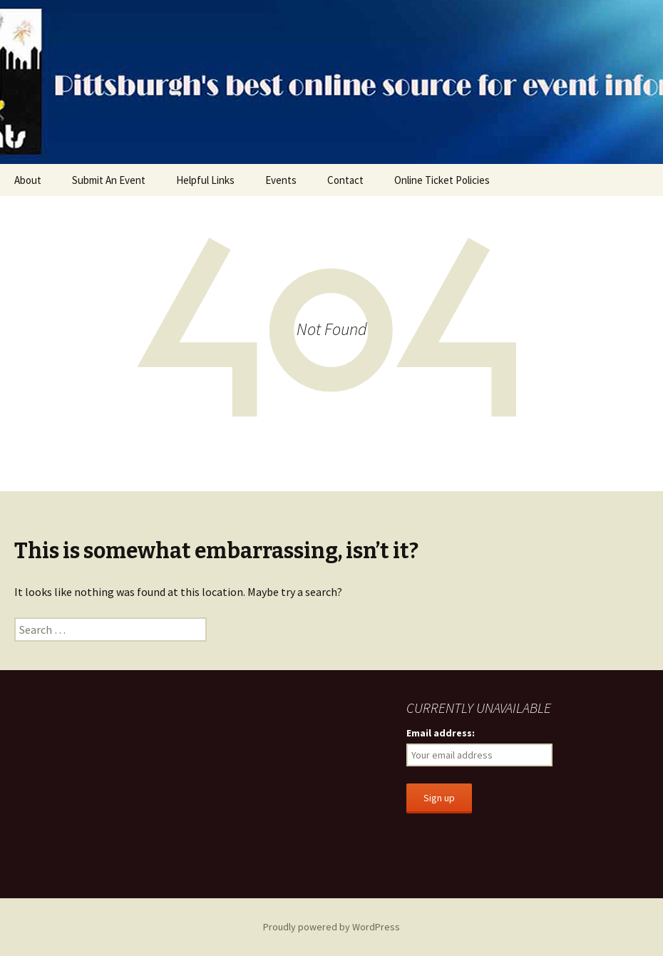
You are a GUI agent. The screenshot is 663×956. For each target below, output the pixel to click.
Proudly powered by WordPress (331, 926)
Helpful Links (205, 180)
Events (281, 180)
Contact (345, 180)
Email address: (440, 732)
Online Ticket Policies (442, 180)
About (27, 180)
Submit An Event (108, 180)
